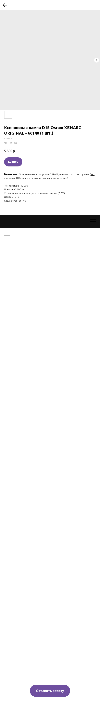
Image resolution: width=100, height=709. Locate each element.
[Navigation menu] (93, 221)
